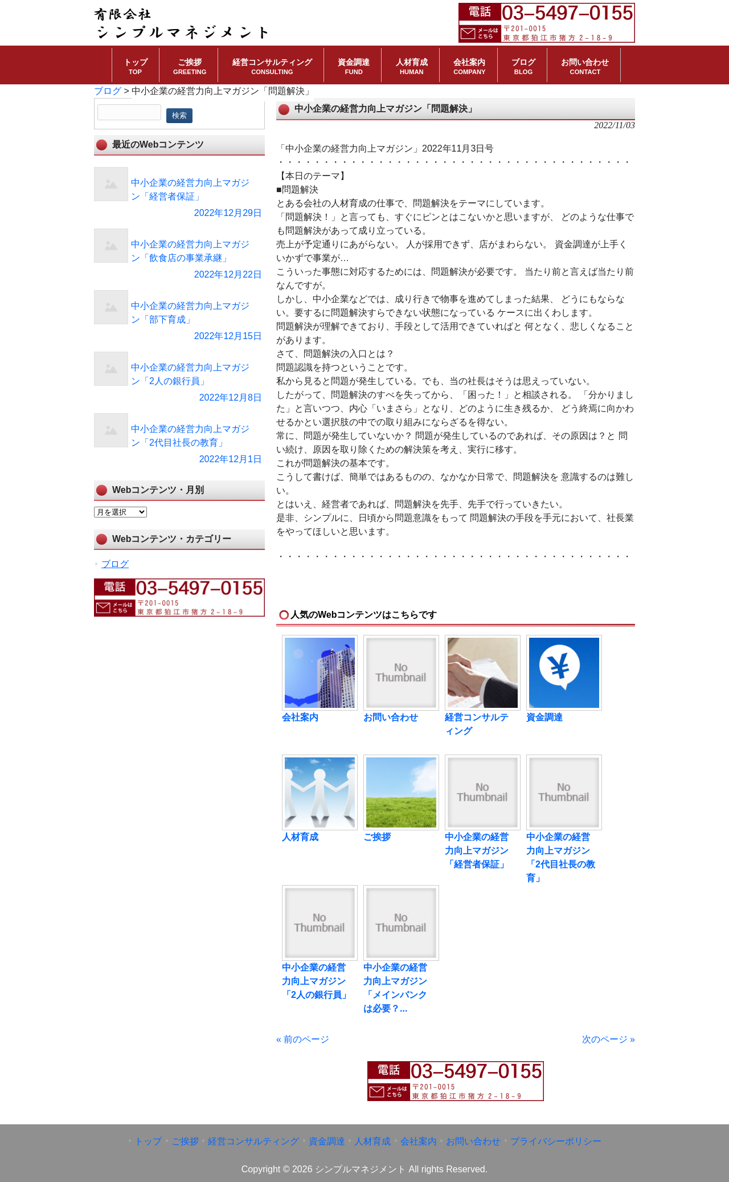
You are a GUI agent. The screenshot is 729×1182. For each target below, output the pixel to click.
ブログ (115, 564)
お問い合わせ (390, 717)
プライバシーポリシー (555, 1141)
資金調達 (544, 717)
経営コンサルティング (477, 724)
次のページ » (608, 1039)
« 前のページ (302, 1039)
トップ (148, 1141)
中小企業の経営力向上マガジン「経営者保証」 (477, 850)
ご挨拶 (377, 837)
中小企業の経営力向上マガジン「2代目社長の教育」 (560, 857)
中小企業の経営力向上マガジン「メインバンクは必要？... (395, 988)
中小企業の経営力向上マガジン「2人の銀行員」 (316, 981)
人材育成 (300, 837)
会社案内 (300, 717)
